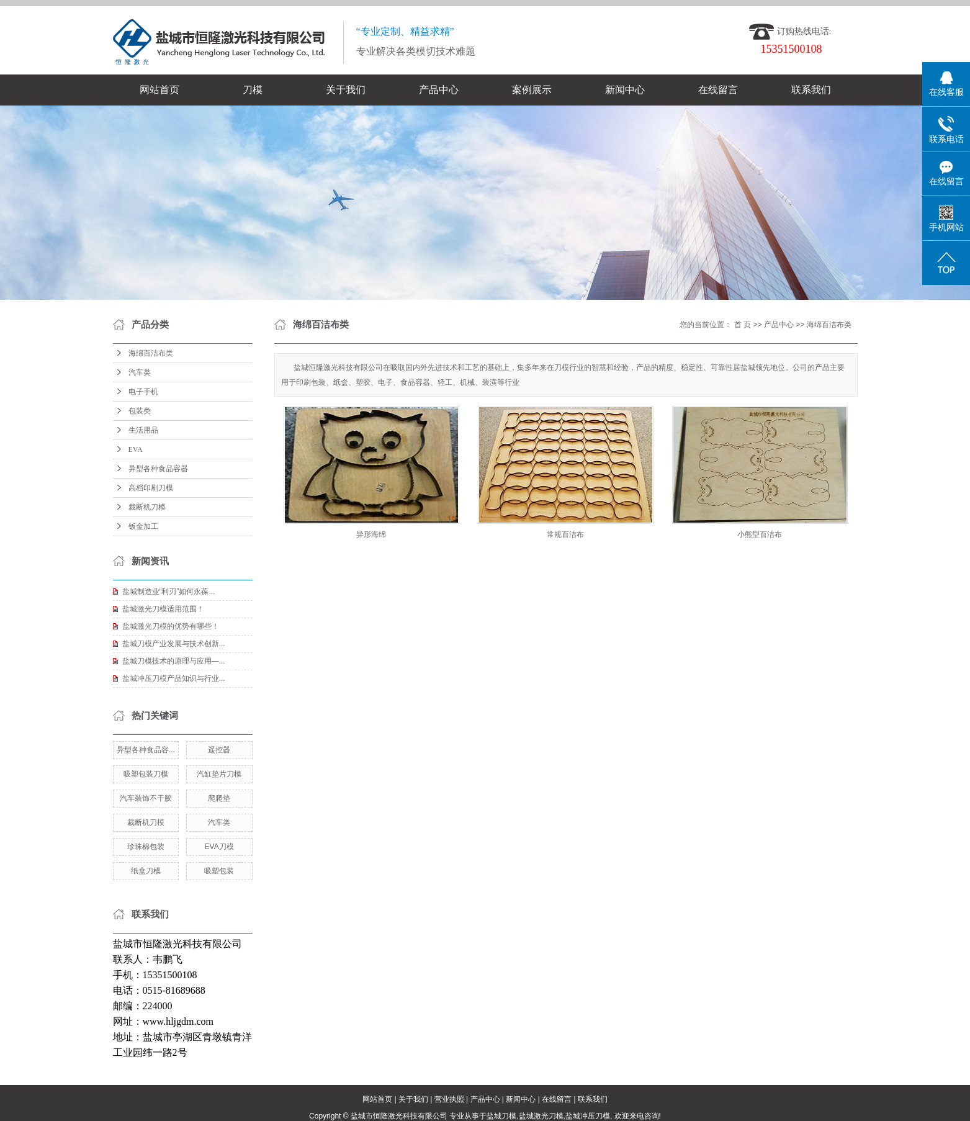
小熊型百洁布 (759, 534)
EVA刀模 (219, 846)
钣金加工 (143, 526)
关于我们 (346, 89)
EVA (135, 449)
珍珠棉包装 (145, 846)
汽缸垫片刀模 (219, 774)
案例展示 (532, 89)
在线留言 (718, 89)
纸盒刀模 (146, 871)
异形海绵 (371, 534)
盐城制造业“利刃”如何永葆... (168, 591)
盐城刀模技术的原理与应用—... (173, 661)
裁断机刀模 (147, 507)
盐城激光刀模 (541, 1116)
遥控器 (219, 749)
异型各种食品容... (146, 749)
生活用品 (143, 430)
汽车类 (139, 372)
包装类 (139, 411)
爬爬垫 (219, 798)
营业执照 (449, 1099)
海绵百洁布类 (150, 353)
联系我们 (811, 89)
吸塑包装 (219, 871)
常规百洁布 (565, 534)
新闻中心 (625, 89)
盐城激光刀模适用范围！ (163, 609)
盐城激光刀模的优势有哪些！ (170, 626)
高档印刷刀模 (150, 488)
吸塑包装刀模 (145, 774)
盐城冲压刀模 (587, 1116)
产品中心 (439, 89)
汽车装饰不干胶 (146, 798)
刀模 (253, 89)
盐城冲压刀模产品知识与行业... (173, 678)
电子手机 (143, 391)
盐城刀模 (501, 1116)
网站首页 (159, 89)
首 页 (742, 324)
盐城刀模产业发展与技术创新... (173, 643)
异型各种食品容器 (158, 468)
